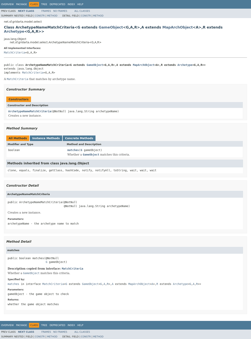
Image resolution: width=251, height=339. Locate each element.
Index (71, 4)
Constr (40, 15)
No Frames (60, 11)
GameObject (111, 27)
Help (80, 4)
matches (73, 150)
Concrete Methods (79, 138)
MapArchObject (177, 27)
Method (52, 15)
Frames (46, 11)
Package (21, 4)
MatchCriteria (14, 52)
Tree (44, 4)
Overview (7, 4)
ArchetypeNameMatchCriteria (29, 111)
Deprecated (57, 4)
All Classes (82, 11)
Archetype (14, 31)
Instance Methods (46, 138)
